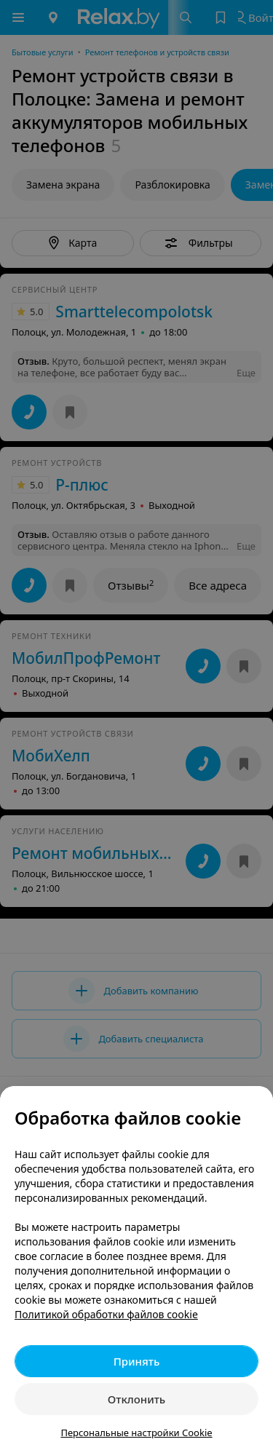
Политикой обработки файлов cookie (106, 1314)
